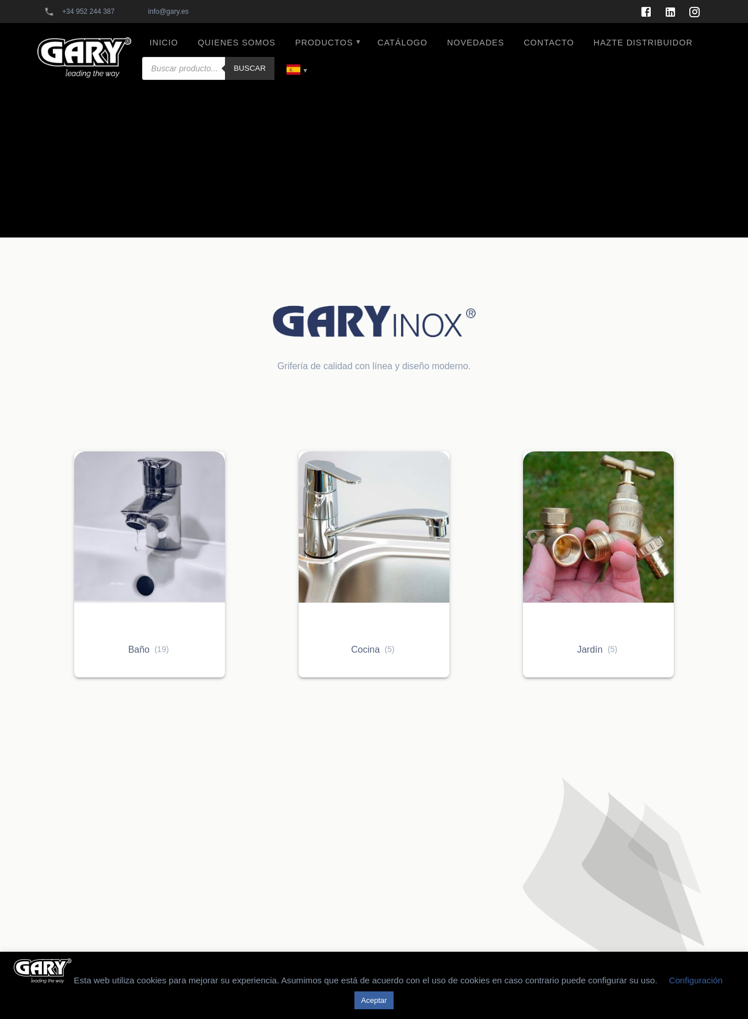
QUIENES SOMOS (237, 42)
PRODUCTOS (324, 42)
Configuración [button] (695, 980)
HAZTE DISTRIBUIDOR (643, 42)
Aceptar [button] (374, 1000)
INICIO (164, 42)
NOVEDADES (475, 42)
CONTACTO (549, 42)
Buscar (250, 68)
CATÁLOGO (402, 42)
